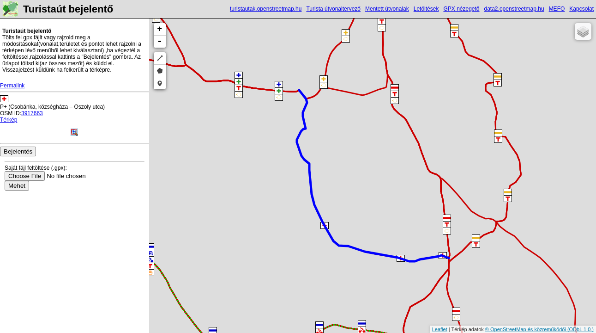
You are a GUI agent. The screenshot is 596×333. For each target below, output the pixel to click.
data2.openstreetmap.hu (514, 9)
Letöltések (426, 9)
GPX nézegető (461, 9)
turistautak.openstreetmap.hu (265, 9)
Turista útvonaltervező (333, 9)
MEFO (557, 9)
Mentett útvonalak (387, 9)
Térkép (8, 120)
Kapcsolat (581, 9)
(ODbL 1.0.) (580, 329)
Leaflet (439, 329)
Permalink (12, 85)
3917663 (32, 113)
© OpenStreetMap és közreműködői (526, 329)
